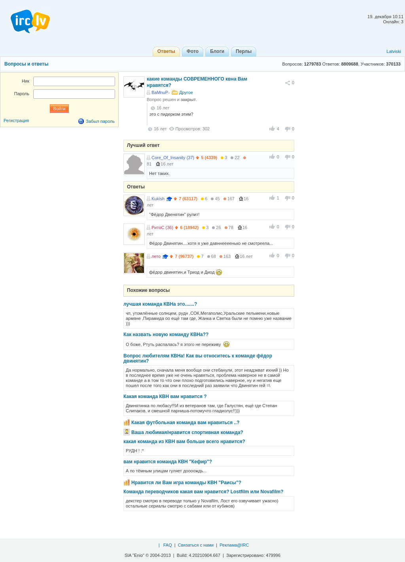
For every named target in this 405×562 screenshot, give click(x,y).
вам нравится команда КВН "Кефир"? (167, 461)
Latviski (393, 51)
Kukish (158, 198)
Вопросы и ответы (26, 64)
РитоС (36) (162, 227)
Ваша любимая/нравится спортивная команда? (187, 432)
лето (156, 256)
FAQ (167, 545)
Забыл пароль (100, 121)
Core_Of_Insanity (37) (172, 157)
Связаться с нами (196, 545)
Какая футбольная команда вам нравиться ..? (185, 422)
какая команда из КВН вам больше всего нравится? (184, 441)
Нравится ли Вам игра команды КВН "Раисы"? (186, 482)
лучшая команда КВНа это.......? (160, 304)
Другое (186, 92)
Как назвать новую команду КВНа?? (165, 334)
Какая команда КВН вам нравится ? (165, 396)
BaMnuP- (160, 92)
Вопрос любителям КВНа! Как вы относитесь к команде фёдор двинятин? (197, 358)
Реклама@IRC (234, 545)
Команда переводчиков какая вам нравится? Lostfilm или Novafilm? (203, 491)
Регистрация (16, 120)
